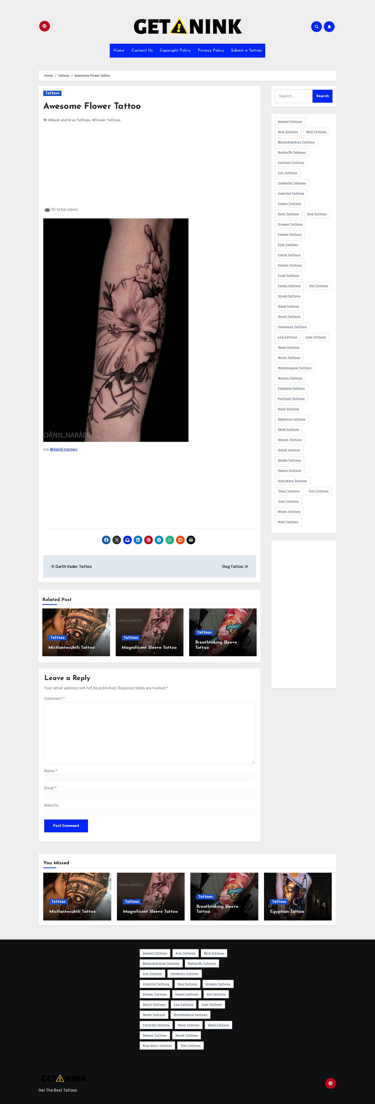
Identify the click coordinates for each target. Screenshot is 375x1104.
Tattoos (52, 93)
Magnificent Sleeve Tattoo (149, 647)
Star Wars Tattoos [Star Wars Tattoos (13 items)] (292, 480)
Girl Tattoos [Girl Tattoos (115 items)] (318, 285)
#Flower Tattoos (106, 120)
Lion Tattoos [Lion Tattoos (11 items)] (316, 337)
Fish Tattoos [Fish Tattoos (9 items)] (288, 244)
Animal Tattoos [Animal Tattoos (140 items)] (290, 121)
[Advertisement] (150, 168)
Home (118, 51)
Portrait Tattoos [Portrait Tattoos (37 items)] (291, 398)
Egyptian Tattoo (287, 911)
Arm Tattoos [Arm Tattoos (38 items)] (288, 131)
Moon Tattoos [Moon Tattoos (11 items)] (289, 347)
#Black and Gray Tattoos (69, 120)
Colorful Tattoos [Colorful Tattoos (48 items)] (291, 193)
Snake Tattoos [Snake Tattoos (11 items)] (289, 460)
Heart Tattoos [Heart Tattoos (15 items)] (289, 316)
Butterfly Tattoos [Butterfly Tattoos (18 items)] (292, 152)
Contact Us (142, 51)
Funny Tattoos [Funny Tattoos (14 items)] (289, 285)
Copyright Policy (175, 51)
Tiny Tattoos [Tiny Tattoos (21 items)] (318, 491)
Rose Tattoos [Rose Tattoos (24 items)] (288, 409)
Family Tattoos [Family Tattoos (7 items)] (290, 234)
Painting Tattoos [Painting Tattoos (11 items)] (291, 388)
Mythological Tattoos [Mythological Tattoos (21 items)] (295, 368)
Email (50, 787)
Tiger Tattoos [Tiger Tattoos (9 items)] (289, 491)
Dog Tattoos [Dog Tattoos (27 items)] (317, 214)
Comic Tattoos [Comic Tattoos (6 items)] (289, 203)
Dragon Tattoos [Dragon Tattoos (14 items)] (290, 224)
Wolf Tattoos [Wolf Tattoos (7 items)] (288, 521)
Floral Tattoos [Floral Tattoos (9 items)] (289, 255)
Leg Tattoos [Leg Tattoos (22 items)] (287, 337)
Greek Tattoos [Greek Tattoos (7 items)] (289, 296)
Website (51, 804)
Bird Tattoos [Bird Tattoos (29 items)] (316, 131)
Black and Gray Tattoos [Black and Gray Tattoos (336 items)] (296, 142)
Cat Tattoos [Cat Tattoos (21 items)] (287, 172)
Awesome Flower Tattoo (93, 106)
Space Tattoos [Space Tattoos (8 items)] (289, 470)
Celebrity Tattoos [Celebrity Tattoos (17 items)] (292, 183)
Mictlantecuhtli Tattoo (71, 647)
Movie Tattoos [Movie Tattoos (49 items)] (289, 357)
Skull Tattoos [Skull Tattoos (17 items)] (288, 429)
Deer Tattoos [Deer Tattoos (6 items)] (288, 214)
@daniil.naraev (63, 449)
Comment (54, 698)
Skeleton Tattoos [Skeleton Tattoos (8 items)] (292, 419)
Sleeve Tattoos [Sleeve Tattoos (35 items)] (290, 439)
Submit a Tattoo (246, 51)
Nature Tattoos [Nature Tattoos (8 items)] (290, 378)
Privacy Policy (211, 51)
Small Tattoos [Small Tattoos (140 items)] (289, 450)
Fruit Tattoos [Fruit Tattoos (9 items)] (288, 275)
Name (50, 770)
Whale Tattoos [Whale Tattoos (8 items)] (289, 511)
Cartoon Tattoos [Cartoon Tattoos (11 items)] (291, 162)
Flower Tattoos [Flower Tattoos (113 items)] (290, 265)
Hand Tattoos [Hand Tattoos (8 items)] (288, 306)
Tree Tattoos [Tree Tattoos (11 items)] (288, 501)
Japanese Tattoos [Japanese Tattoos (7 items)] (292, 326)
